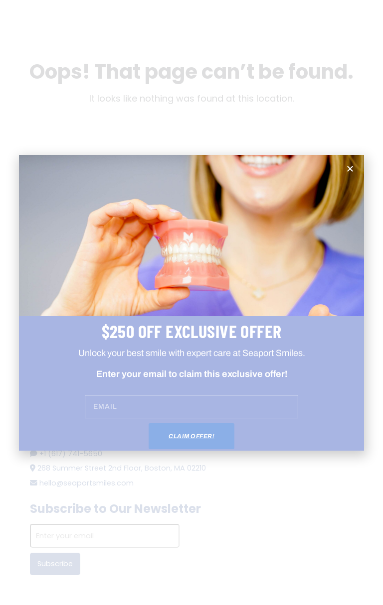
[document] (191, 302)
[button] (350, 169)
